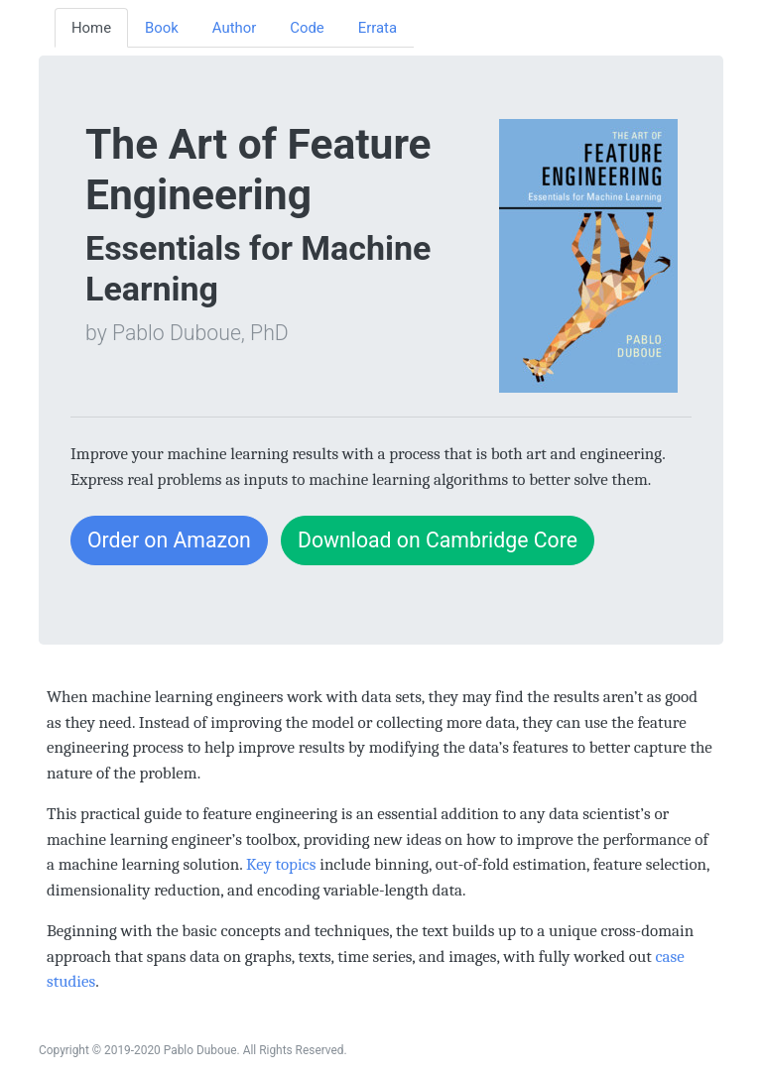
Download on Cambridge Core (437, 540)
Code (306, 28)
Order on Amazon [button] (169, 540)
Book (162, 28)
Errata (377, 28)
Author (234, 28)
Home (91, 28)
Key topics (281, 864)
